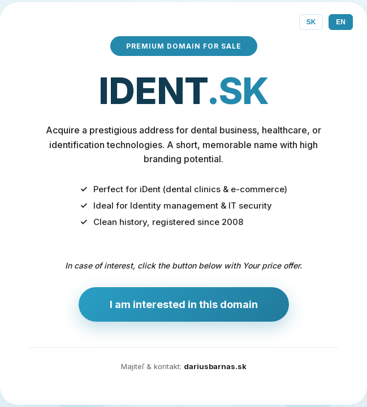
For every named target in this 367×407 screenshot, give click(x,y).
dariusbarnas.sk (215, 366)
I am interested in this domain (184, 304)
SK (311, 22)
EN (341, 22)
